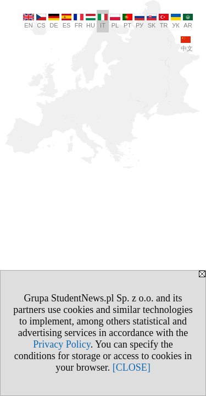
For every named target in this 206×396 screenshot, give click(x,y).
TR (164, 21)
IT (103, 21)
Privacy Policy (61, 344)
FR (78, 21)
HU (91, 21)
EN (28, 21)
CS (41, 21)
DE (53, 21)
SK (152, 21)
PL (115, 21)
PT (127, 21)
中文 (187, 44)
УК (176, 21)
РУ (139, 21)
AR (188, 21)
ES (66, 21)
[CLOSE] (132, 367)
